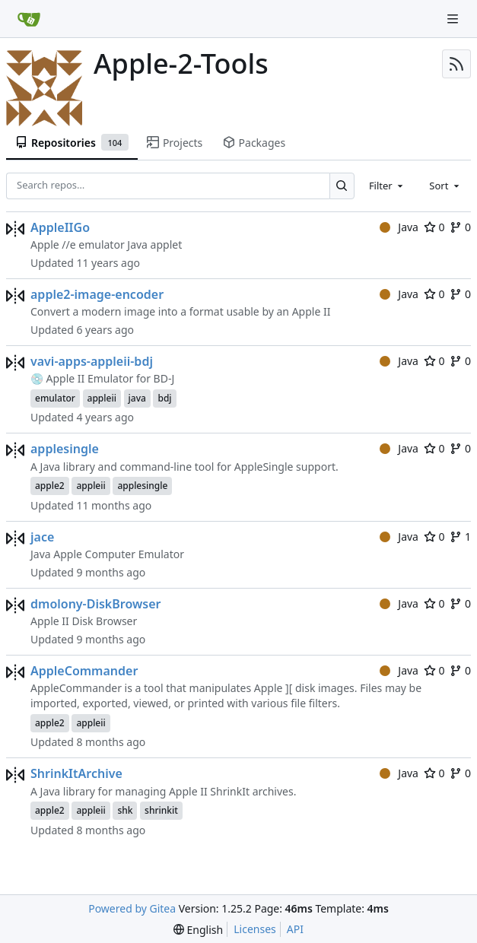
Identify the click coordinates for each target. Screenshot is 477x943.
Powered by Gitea (132, 908)
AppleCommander (84, 670)
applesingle (64, 448)
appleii (101, 398)
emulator (55, 398)
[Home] (29, 19)
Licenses (255, 929)
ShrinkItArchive (76, 773)
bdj (164, 398)
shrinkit (161, 810)
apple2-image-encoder (97, 294)
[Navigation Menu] (454, 18)
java (137, 398)
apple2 (50, 485)
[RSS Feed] (456, 63)
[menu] (198, 929)
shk (124, 810)
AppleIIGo (60, 227)
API (295, 929)
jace (42, 537)
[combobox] (387, 185)
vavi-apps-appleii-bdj (91, 361)
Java (399, 227)
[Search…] (342, 186)
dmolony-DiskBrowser (95, 603)
